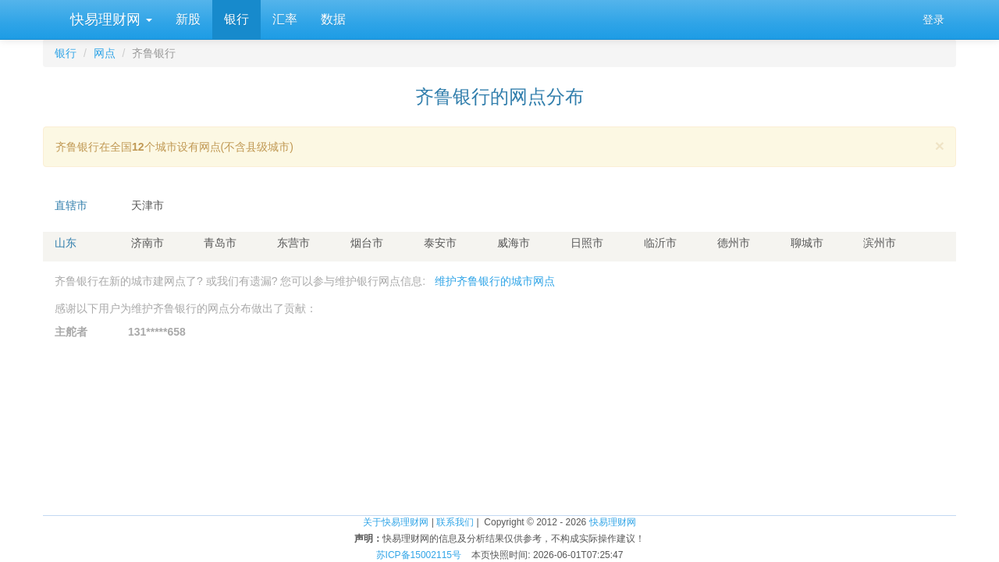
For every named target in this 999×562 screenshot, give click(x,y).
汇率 (284, 19)
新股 (188, 19)
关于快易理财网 (395, 522)
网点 (105, 53)
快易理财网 (109, 19)
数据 (333, 19)
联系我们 (455, 522)
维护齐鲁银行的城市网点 (495, 281)
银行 (236, 19)
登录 (933, 19)
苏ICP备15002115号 (418, 555)
